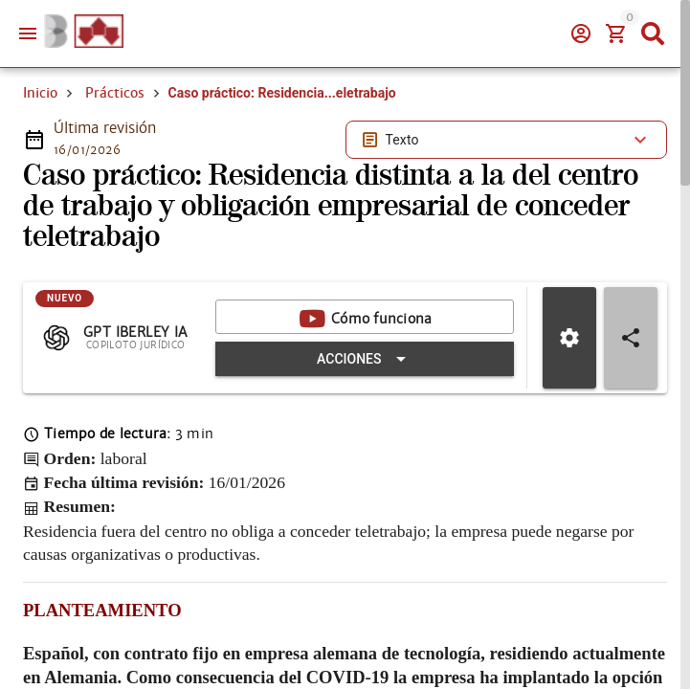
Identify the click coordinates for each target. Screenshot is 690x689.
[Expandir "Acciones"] (364, 359)
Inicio (40, 92)
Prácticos (115, 92)
